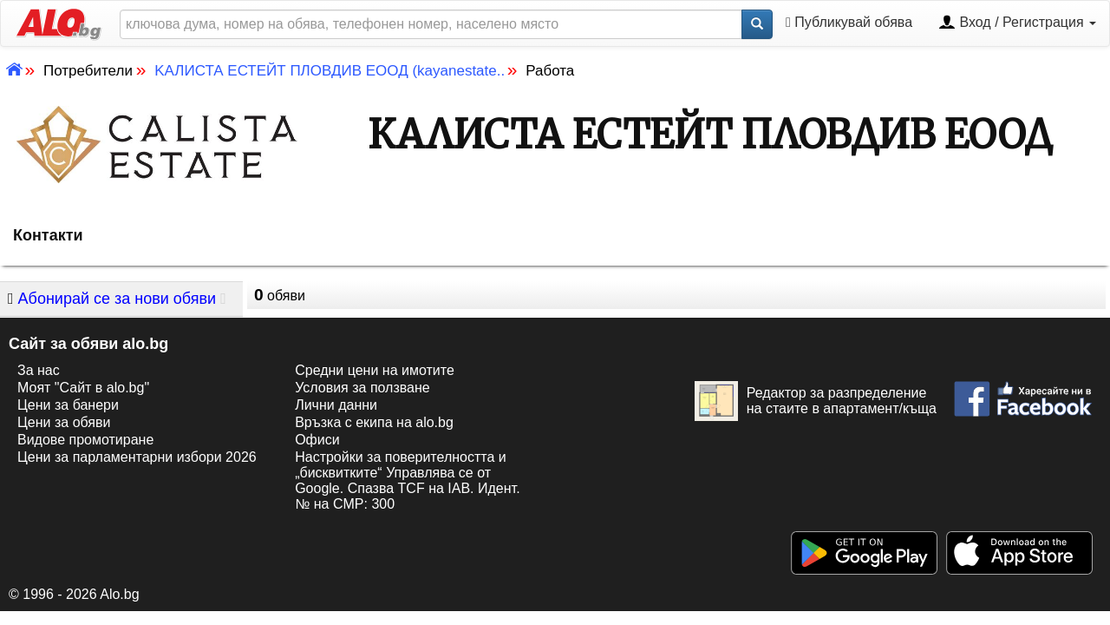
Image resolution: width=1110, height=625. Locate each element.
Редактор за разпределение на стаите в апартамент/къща (816, 401)
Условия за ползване (362, 387)
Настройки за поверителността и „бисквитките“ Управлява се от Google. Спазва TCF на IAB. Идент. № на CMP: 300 (407, 480)
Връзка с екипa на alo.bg (374, 422)
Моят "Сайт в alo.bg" (83, 387)
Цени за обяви (63, 422)
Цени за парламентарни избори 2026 (137, 457)
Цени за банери (68, 405)
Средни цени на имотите (374, 370)
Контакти (48, 235)
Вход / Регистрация (1017, 23)
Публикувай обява (849, 22)
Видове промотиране (85, 439)
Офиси (317, 439)
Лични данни (336, 405)
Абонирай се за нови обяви (112, 298)
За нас (38, 370)
